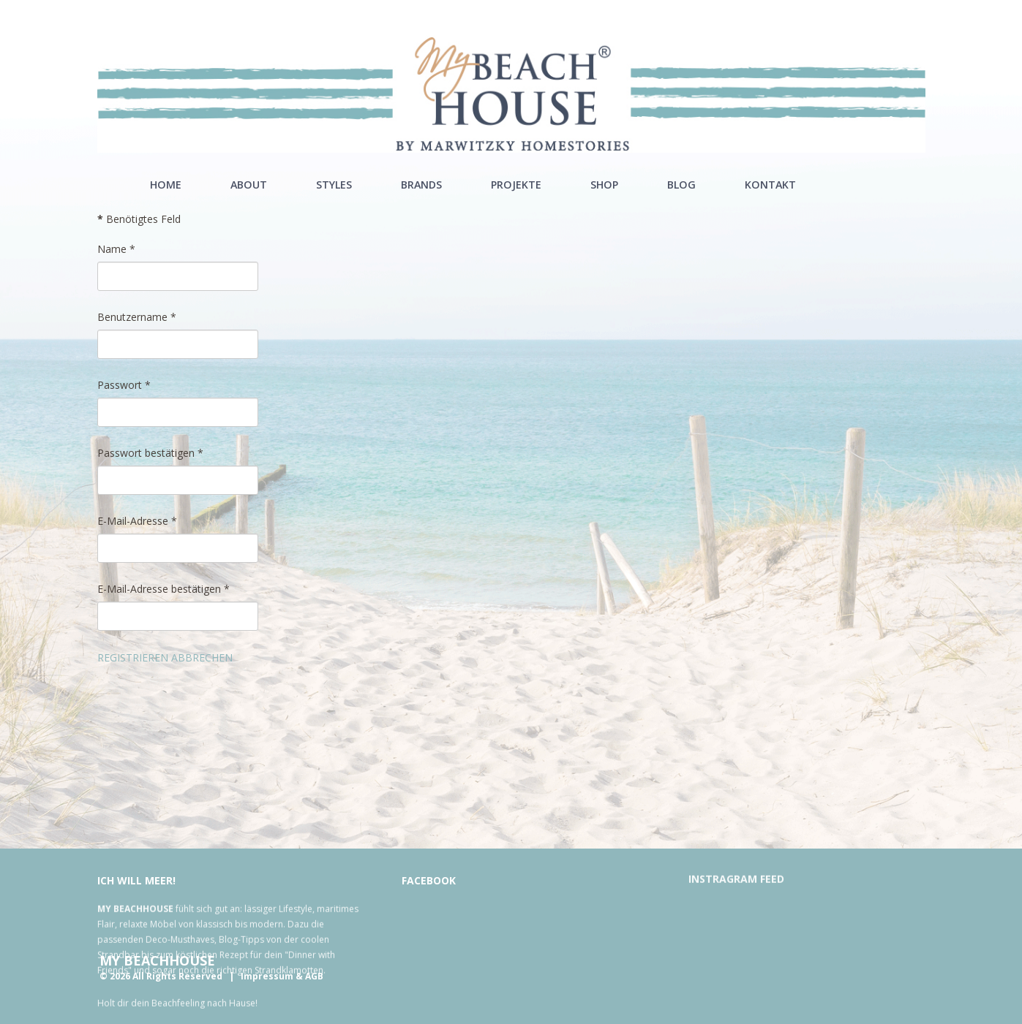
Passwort (124, 385)
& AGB (309, 976)
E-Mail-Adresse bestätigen (163, 589)
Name (116, 249)
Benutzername (136, 317)
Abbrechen (202, 657)
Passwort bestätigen (150, 453)
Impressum (267, 976)
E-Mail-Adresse (137, 521)
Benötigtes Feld (139, 219)
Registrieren (132, 657)
